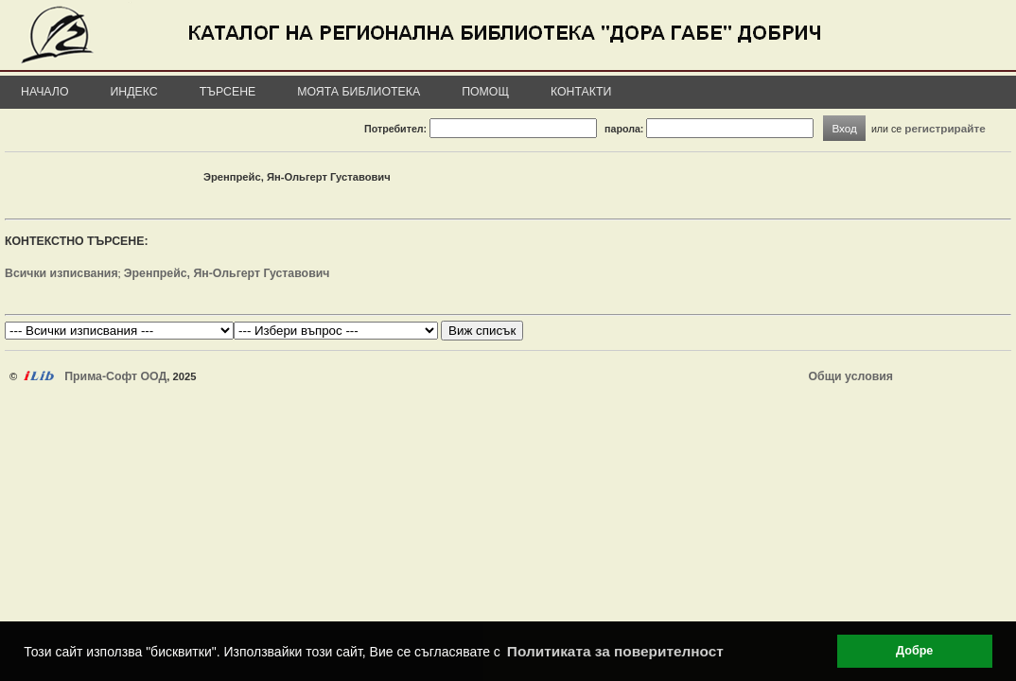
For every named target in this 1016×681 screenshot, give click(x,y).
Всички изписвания (61, 273)
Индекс (134, 91)
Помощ (485, 91)
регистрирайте (945, 128)
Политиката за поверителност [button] (615, 651)
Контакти (581, 91)
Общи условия (851, 376)
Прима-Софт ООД (115, 376)
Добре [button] (914, 650)
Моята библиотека (358, 91)
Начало (45, 91)
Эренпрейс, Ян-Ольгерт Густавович (227, 273)
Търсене (228, 91)
